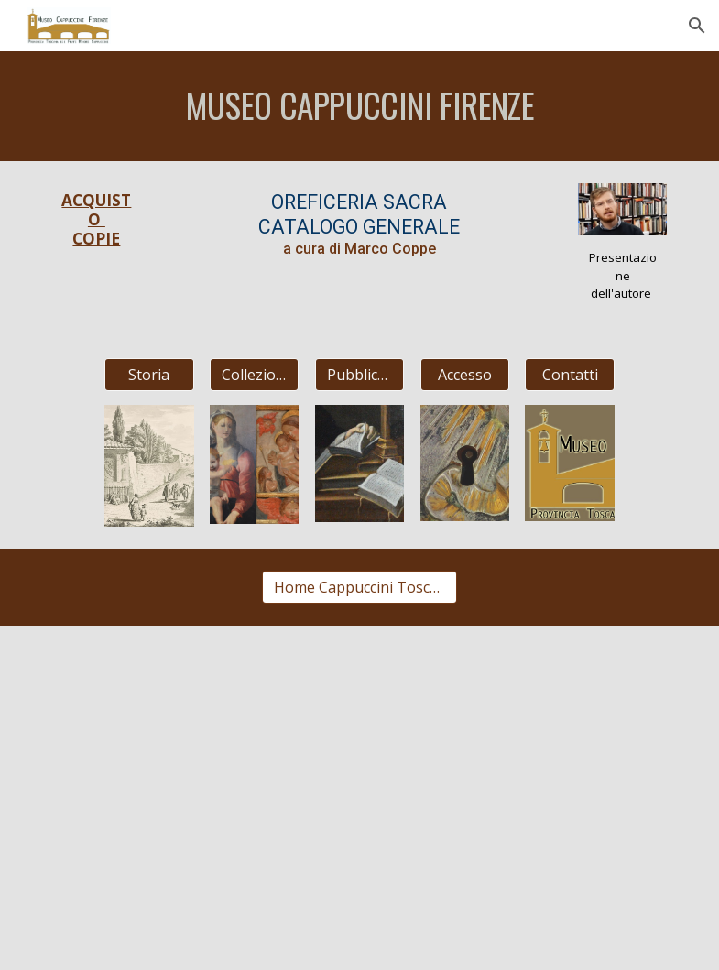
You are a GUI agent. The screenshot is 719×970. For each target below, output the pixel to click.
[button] (697, 26)
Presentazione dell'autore (623, 274)
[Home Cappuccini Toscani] (359, 587)
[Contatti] (570, 374)
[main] (360, 106)
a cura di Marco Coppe (359, 248)
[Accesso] (465, 374)
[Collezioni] (255, 374)
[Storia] (149, 374)
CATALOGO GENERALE (359, 226)
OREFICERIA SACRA (359, 202)
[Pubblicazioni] (360, 374)
